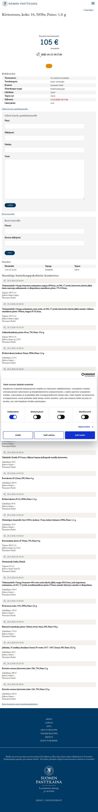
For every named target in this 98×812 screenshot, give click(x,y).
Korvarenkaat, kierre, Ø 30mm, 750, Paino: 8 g (21, 541)
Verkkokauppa (49, 734)
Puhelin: (8, 145)
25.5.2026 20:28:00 (15, 684)
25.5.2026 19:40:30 (15, 515)
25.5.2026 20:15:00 (15, 643)
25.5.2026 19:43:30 (15, 494)
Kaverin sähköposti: (13, 238)
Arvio (49, 719)
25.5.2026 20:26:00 (15, 281)
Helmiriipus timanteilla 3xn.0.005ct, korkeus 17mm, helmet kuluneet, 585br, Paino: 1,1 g (39, 520)
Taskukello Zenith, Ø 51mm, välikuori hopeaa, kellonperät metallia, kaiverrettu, (35, 458)
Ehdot (40, 801)
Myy (49, 726)
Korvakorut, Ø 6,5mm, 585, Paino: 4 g (18, 478)
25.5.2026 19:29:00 (15, 601)
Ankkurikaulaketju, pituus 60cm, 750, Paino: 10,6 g (23, 332)
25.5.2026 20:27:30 (15, 664)
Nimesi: (8, 226)
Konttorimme (49, 741)
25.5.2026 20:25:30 (15, 304)
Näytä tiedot (84, 427)
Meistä (49, 737)
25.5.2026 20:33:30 (15, 557)
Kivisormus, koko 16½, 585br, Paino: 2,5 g (19, 606)
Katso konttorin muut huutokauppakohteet (20, 704)
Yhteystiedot (53, 801)
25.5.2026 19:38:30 (15, 348)
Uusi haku (88, 10)
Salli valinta (49, 435)
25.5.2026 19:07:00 (15, 473)
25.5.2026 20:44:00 (15, 369)
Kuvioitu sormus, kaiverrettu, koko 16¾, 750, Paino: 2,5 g (25, 689)
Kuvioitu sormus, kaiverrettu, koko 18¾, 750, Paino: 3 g (25, 669)
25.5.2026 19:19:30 (15, 328)
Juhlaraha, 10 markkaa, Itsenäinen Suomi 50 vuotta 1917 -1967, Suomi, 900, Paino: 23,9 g (38, 648)
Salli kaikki (80, 435)
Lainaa (49, 723)
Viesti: (7, 156)
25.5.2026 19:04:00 (15, 536)
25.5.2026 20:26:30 (15, 578)
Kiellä (18, 435)
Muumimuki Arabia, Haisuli (13, 562)
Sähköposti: (9, 133)
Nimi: (7, 121)
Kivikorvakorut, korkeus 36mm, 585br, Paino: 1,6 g (23, 353)
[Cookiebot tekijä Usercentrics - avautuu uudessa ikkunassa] (83, 375)
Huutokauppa (49, 730)
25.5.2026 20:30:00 (15, 453)
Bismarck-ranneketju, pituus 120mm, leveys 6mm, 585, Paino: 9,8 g (29, 627)
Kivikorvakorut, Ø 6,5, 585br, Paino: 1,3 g (19, 499)
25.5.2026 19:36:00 (15, 622)
